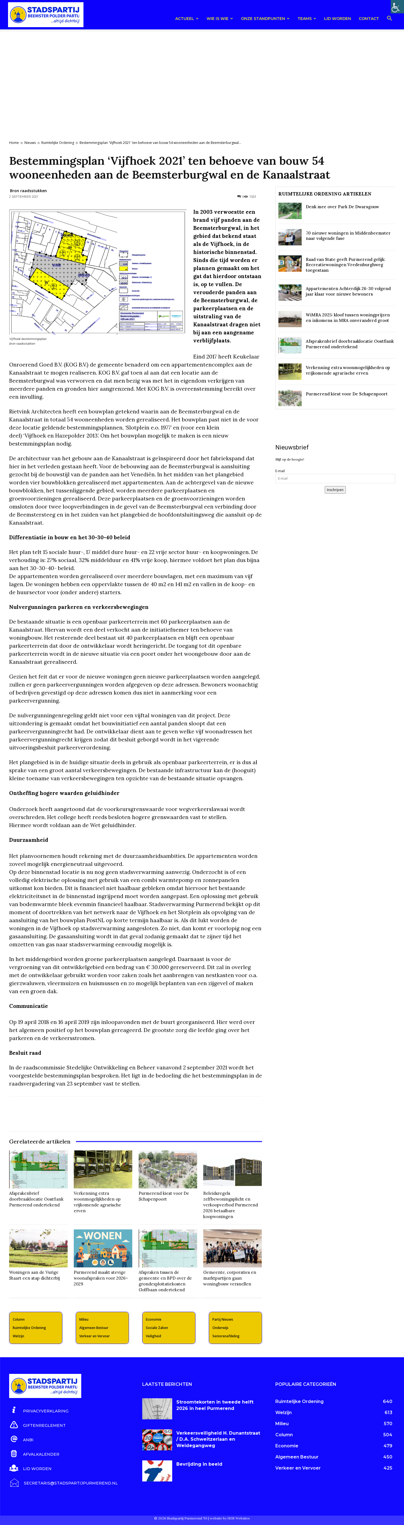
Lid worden (337, 18)
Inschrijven (335, 489)
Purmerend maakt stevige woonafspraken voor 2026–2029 (101, 1278)
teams (307, 18)
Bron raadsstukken (28, 190)
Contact (369, 18)
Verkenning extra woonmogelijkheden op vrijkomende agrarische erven (97, 1202)
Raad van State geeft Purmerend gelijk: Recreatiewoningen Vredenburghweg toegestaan (345, 265)
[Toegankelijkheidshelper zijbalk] (397, 6)
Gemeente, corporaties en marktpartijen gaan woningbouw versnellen (229, 1278)
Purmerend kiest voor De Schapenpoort (164, 1196)
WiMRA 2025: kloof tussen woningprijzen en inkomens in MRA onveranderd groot (348, 317)
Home (14, 142)
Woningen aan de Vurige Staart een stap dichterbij (34, 1275)
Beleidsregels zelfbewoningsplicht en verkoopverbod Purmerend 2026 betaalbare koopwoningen (230, 1205)
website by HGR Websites (230, 1518)
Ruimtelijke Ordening (57, 142)
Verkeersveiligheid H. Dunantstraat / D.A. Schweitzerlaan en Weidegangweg (218, 1439)
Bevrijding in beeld (199, 1464)
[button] (389, 19)
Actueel (187, 18)
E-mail (280, 471)
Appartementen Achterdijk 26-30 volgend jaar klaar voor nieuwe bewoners (348, 291)
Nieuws (30, 142)
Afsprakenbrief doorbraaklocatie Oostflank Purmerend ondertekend (36, 1199)
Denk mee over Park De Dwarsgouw (342, 206)
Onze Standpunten (265, 18)
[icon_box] (38, 1410)
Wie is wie (220, 18)
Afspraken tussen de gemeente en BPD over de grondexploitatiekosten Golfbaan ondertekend (165, 1281)
